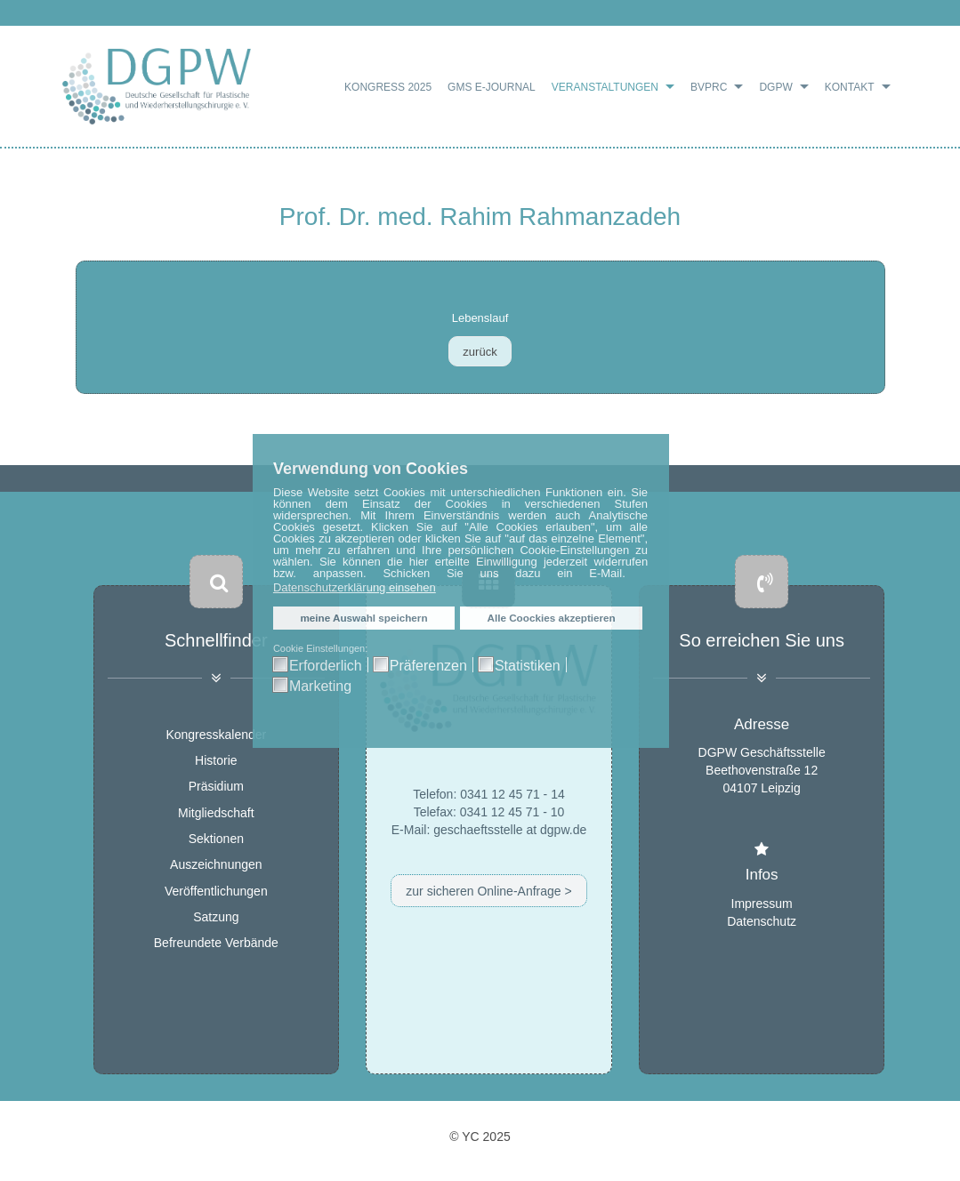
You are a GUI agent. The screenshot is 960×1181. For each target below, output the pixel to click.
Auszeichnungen (216, 865)
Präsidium (216, 787)
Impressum (762, 903)
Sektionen (216, 839)
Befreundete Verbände (216, 943)
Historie (216, 760)
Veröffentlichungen (216, 891)
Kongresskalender (215, 734)
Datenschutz (761, 920)
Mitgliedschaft (216, 813)
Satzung (215, 917)
